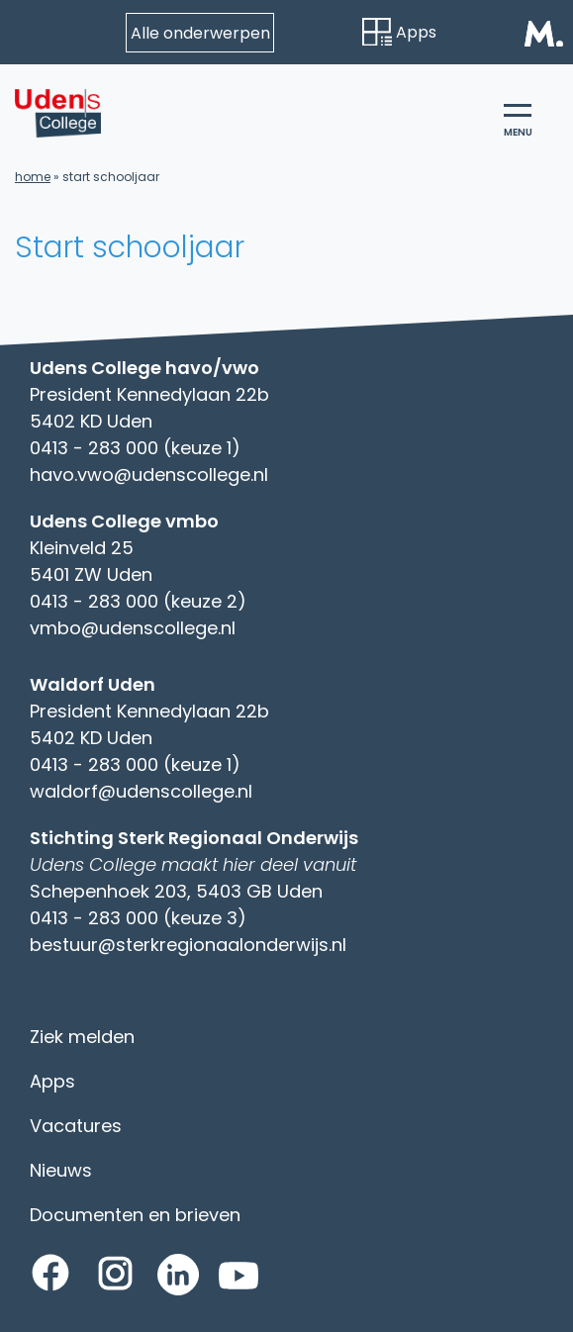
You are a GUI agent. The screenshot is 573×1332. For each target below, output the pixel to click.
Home (32, 176)
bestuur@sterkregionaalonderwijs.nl (188, 944)
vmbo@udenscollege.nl (133, 628)
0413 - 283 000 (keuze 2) (138, 601)
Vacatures (76, 1125)
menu (518, 122)
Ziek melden (82, 1036)
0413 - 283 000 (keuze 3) (138, 917)
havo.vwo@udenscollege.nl (149, 474)
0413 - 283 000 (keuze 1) (135, 447)
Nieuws (61, 1170)
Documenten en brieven (135, 1214)
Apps (399, 32)
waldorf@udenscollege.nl (141, 791)
